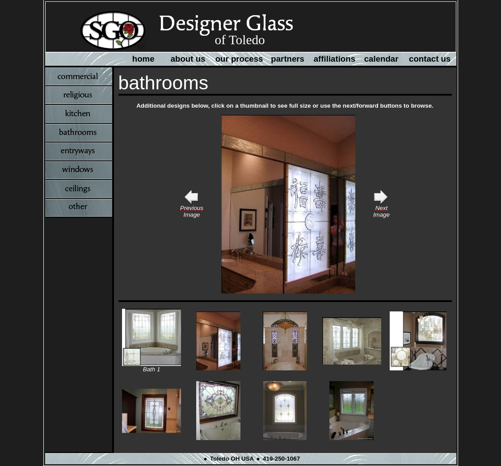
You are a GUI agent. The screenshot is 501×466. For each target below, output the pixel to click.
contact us (429, 58)
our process (239, 58)
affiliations (334, 58)
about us (188, 58)
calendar (381, 58)
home (143, 58)
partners (287, 58)
